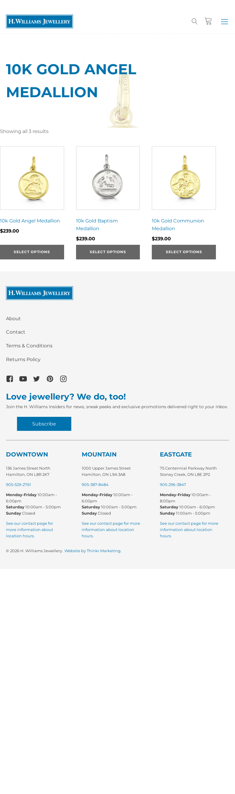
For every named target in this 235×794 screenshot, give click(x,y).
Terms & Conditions (29, 346)
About (13, 318)
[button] (224, 21)
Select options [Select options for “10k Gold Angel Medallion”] (32, 252)
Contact (15, 332)
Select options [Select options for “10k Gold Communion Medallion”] (184, 252)
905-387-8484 (95, 484)
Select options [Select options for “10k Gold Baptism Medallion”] (108, 252)
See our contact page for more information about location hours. (29, 529)
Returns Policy (23, 359)
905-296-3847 (173, 484)
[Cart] (208, 21)
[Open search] (195, 21)
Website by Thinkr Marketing (92, 550)
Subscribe (44, 424)
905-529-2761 (18, 484)
